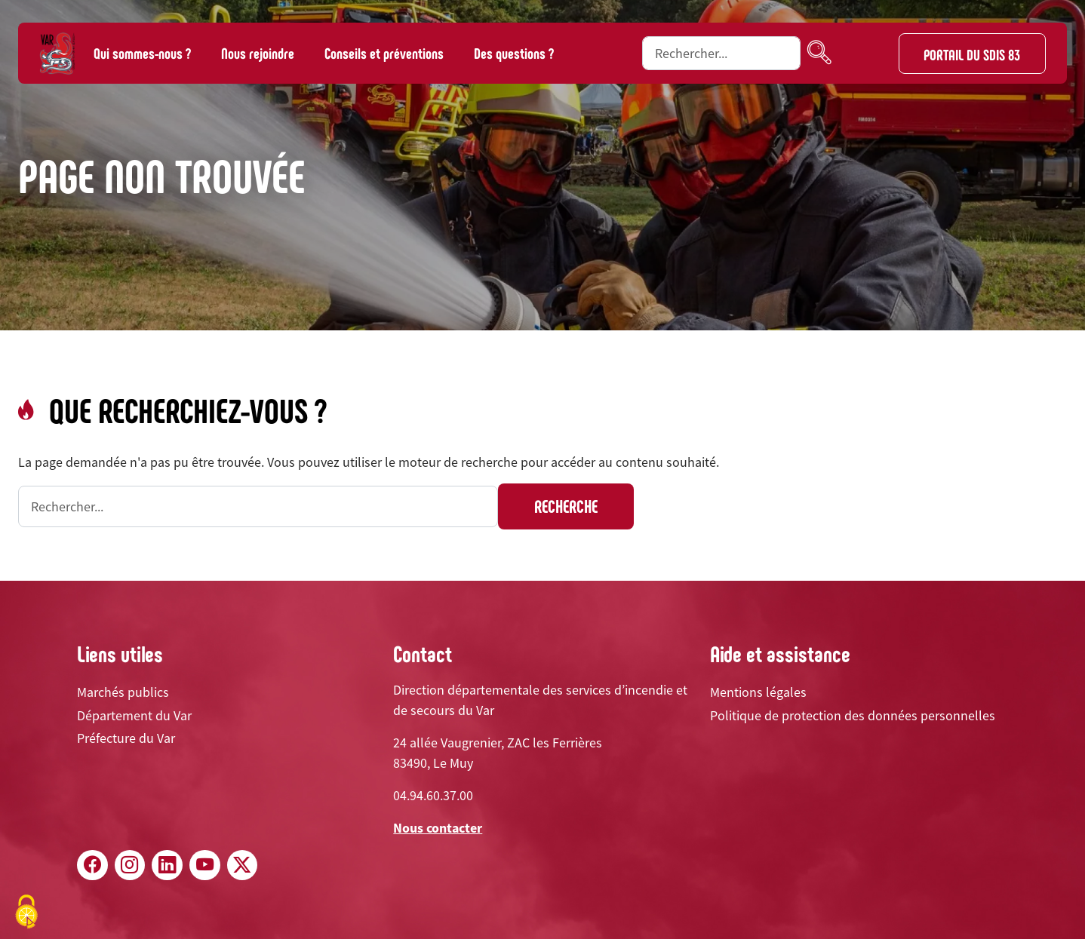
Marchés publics (123, 692)
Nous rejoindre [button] (257, 53)
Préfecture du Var (126, 738)
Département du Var (134, 715)
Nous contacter (437, 827)
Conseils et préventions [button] (384, 53)
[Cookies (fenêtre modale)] (26, 913)
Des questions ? (514, 53)
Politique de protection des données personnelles (852, 715)
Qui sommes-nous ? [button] (142, 53)
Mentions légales (758, 692)
